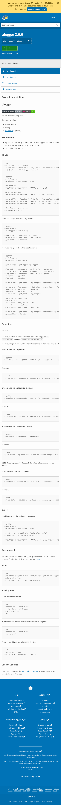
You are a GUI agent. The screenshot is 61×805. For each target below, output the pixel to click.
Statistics (45, 706)
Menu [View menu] (54, 17)
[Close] (58, 3)
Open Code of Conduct (29, 671)
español (15, 789)
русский (34, 791)
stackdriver (9, 130)
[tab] (30, 71)
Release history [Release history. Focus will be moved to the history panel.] (9, 83)
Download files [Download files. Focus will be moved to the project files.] (9, 89)
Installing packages (15, 700)
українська (48, 789)
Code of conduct (44, 731)
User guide (15, 706)
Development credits (15, 737)
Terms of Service (44, 725)
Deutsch (10, 791)
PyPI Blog (44, 700)
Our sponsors (45, 712)
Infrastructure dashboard (44, 703)
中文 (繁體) (26, 791)
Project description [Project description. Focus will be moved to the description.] (10, 71)
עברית (41, 791)
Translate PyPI (15, 731)
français (22, 789)
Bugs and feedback (16, 725)
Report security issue (45, 728)
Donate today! (30, 757)
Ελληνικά (56, 789)
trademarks (52, 761)
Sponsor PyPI (16, 734)
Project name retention (15, 709)
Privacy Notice (44, 734)
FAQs (16, 712)
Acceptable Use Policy (44, 737)
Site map (31, 770)
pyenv (37, 559)
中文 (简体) (17, 791)
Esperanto (48, 791)
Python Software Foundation (30, 763)
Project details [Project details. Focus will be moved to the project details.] (9, 77)
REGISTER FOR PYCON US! (36, 9)
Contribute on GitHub (15, 728)
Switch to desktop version (30, 776)
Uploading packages (15, 703)
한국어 (55, 791)
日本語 (28, 789)
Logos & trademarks (45, 709)
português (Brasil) (37, 789)
